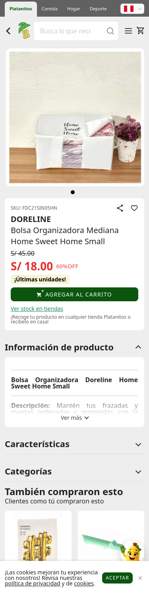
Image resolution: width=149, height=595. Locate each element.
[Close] (140, 578)
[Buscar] (110, 31)
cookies (83, 583)
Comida (50, 8)
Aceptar (117, 577)
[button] (132, 9)
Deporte (98, 8)
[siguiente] (73, 192)
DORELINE (31, 219)
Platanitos (21, 8)
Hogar (73, 8)
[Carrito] (140, 30)
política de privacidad (32, 583)
